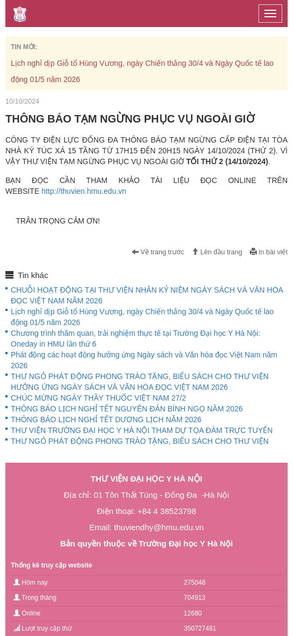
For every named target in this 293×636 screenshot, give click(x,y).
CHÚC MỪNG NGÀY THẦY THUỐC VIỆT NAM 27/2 (98, 398)
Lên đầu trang (217, 252)
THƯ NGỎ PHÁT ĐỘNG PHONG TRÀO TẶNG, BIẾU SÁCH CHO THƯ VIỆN (140, 441)
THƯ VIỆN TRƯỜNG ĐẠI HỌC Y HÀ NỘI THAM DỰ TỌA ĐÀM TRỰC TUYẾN (141, 430)
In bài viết (269, 252)
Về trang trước (158, 252)
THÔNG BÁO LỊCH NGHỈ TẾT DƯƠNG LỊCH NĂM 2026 (106, 419)
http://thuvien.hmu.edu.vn (84, 191)
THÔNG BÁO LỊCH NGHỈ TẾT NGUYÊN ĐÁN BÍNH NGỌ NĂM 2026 (127, 408)
